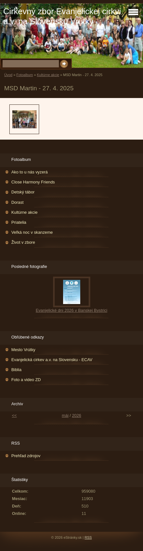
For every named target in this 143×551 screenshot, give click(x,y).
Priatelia (18, 222)
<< (14, 415)
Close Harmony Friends (33, 182)
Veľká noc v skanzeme (32, 232)
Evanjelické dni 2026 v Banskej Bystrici (71, 310)
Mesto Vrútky (23, 349)
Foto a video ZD (26, 379)
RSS (88, 537)
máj (65, 415)
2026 (76, 415)
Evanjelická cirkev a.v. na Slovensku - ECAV (52, 359)
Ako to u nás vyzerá (29, 172)
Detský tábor (23, 192)
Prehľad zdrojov (25, 455)
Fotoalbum (24, 75)
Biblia (16, 369)
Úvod (8, 75)
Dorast (17, 202)
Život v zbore (23, 242)
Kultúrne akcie (48, 75)
